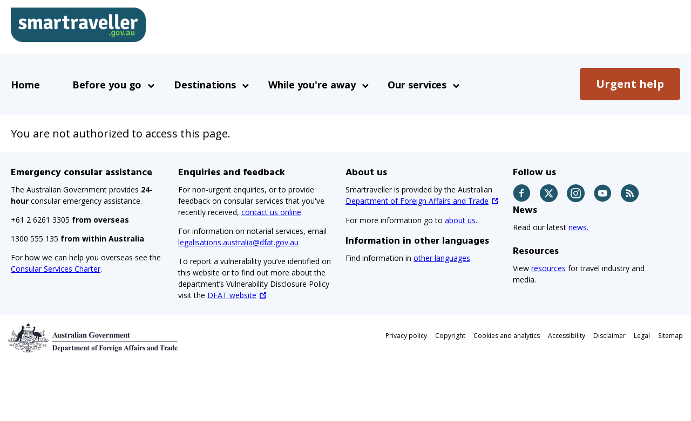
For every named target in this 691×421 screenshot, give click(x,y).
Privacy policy (406, 335)
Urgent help (630, 84)
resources (548, 268)
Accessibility (566, 335)
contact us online (271, 212)
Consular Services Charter (55, 269)
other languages (442, 258)
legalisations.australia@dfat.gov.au (238, 242)
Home (25, 84)
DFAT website (231, 295)
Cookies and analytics (506, 335)
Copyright (450, 335)
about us (460, 220)
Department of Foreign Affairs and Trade (417, 201)
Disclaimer (609, 335)
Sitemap (670, 335)
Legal (642, 335)
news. (578, 227)
